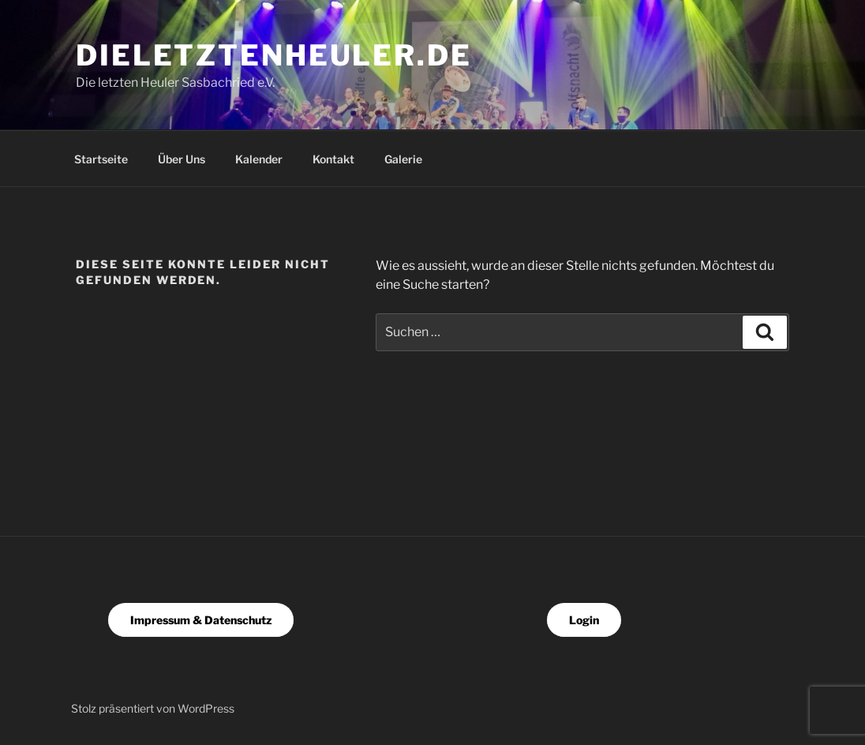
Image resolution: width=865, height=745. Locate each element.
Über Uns (181, 159)
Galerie (403, 159)
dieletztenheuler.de (274, 55)
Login (584, 620)
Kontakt (333, 159)
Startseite (101, 159)
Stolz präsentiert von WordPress (152, 708)
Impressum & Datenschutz (200, 620)
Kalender (259, 159)
